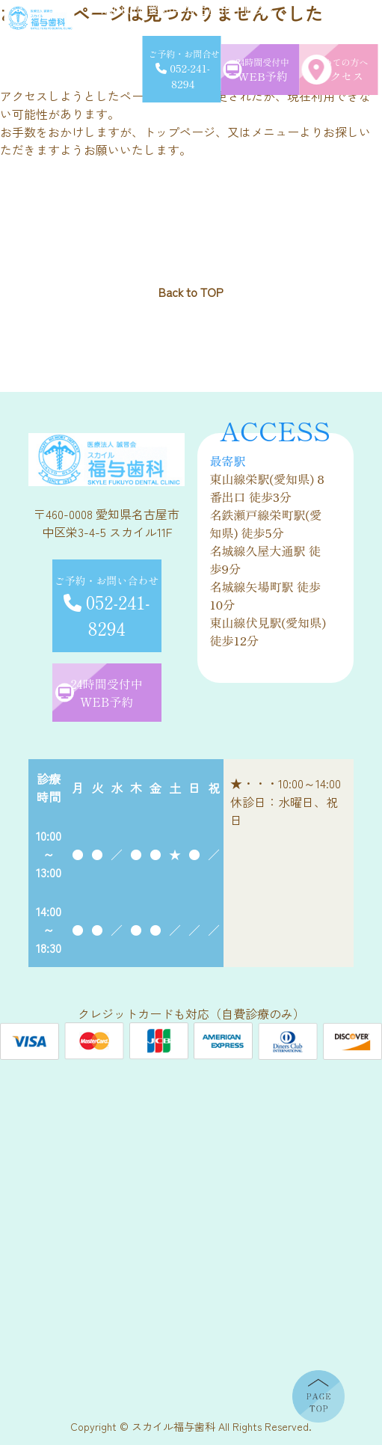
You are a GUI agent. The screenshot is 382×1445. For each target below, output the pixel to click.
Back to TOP (191, 292)
